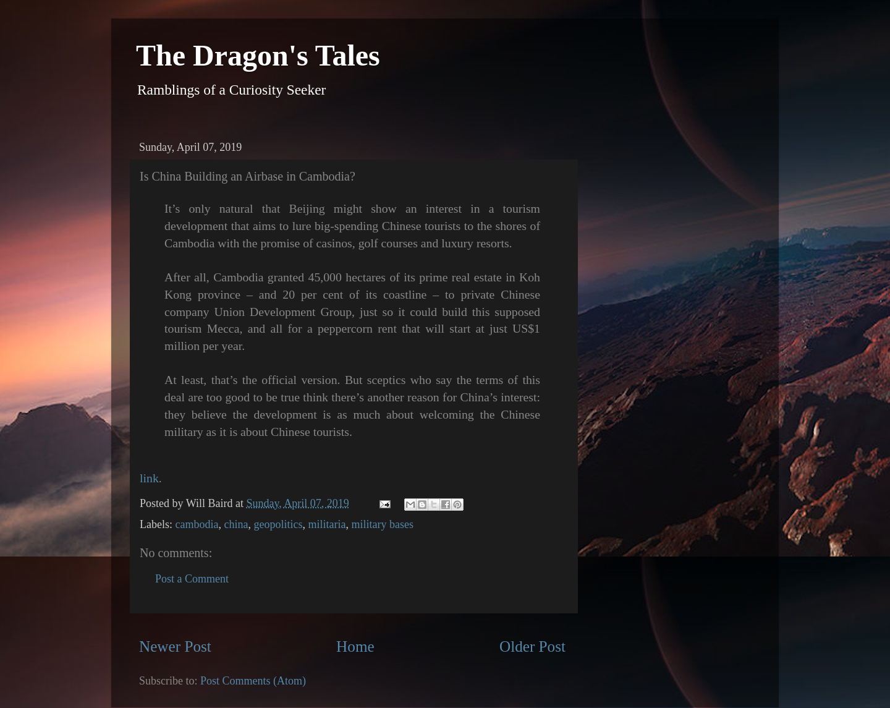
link (149, 478)
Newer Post (175, 646)
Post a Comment (192, 579)
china (236, 524)
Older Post (532, 646)
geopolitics (277, 524)
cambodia (196, 524)
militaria (326, 524)
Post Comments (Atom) (253, 681)
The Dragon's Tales (258, 55)
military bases (382, 524)
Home (355, 646)
